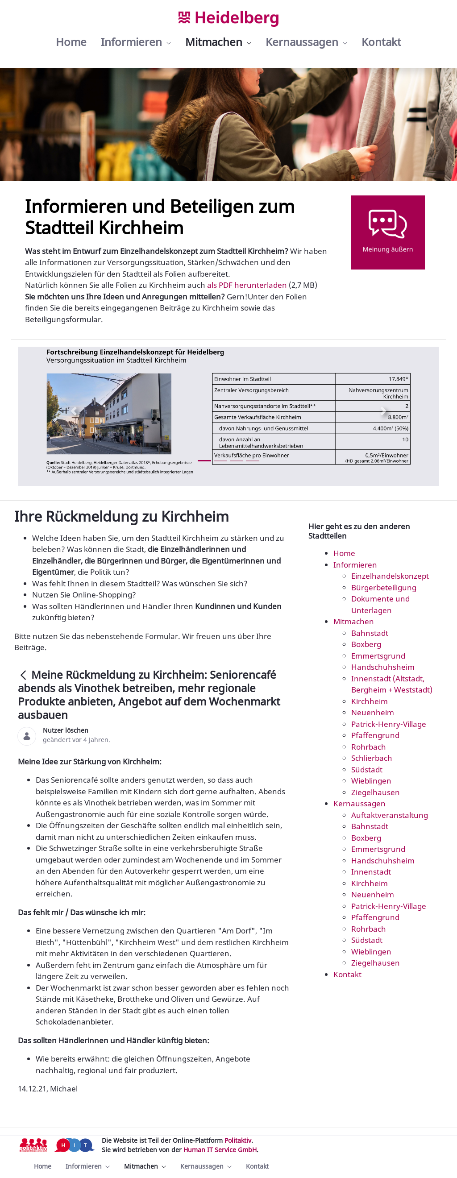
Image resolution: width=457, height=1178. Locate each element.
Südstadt (366, 769)
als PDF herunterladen (246, 285)
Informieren (355, 565)
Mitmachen (353, 621)
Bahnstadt (369, 633)
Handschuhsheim (383, 667)
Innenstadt (371, 872)
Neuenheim (372, 712)
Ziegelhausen (375, 792)
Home (344, 553)
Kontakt (347, 974)
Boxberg (366, 644)
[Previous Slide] (73, 411)
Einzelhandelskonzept (390, 576)
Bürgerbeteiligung (383, 587)
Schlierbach (371, 758)
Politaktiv (237, 1140)
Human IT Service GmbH (220, 1149)
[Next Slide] (383, 411)
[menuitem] (71, 42)
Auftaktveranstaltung (389, 815)
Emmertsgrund (378, 656)
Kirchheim (369, 701)
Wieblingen (371, 781)
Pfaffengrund (375, 735)
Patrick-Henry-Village (388, 724)
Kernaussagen (359, 803)
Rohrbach (368, 747)
